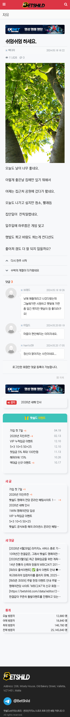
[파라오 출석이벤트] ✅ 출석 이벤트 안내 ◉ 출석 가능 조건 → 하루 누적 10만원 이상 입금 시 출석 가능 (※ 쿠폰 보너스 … (35, 569)
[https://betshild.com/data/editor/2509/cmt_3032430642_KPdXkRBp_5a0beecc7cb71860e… (35, 591)
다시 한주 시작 (19, 260)
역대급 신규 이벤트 (20, 462)
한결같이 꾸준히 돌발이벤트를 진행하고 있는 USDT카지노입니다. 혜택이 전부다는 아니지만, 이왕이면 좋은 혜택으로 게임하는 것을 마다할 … (35, 596)
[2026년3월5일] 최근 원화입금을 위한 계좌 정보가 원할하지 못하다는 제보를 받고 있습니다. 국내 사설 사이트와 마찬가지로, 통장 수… (35, 559)
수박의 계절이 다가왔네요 (25, 270)
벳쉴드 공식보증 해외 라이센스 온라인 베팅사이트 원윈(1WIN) (35, 526)
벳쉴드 (35, 418)
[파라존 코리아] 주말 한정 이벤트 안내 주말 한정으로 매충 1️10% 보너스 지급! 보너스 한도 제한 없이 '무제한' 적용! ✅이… (35, 580)
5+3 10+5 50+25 (20, 446)
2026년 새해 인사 (30, 402)
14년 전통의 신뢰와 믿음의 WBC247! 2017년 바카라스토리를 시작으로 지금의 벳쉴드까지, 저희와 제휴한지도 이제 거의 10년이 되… (35, 564)
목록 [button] (60, 377)
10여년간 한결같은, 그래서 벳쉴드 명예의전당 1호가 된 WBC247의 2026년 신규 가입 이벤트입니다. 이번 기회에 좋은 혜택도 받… (35, 554)
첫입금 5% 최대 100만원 (23, 452)
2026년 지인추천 (19, 436)
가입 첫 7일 (16, 430)
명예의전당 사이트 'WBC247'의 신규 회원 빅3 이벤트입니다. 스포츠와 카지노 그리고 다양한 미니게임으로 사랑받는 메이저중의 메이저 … (35, 586)
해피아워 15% (17, 457)
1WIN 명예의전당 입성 (22, 510)
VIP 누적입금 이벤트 (21, 441)
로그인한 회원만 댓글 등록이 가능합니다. (35, 367)
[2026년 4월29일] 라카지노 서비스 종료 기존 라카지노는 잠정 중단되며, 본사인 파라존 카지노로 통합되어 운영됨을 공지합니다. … (35, 548)
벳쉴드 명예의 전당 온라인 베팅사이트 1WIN (33, 500)
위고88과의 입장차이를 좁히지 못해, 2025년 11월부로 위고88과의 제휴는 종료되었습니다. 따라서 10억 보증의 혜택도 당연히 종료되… (35, 575)
